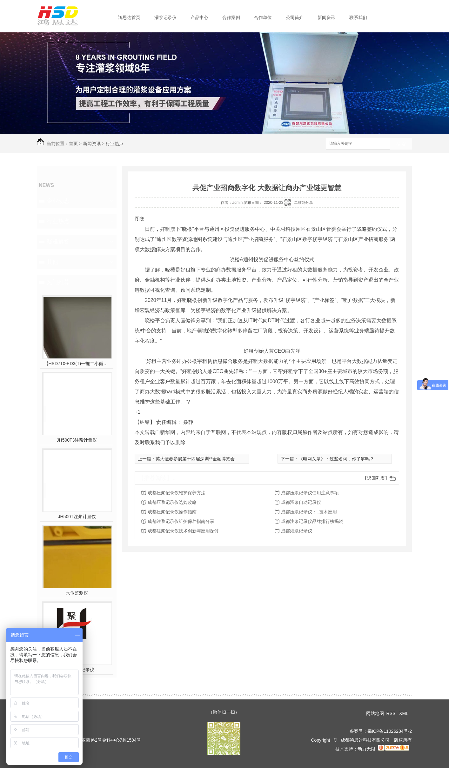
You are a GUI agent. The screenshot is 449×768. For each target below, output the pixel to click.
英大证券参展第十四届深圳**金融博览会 (195, 458)
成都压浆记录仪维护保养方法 (176, 492)
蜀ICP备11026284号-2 (389, 731)
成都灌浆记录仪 (296, 530)
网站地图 (375, 713)
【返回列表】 (376, 478)
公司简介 (295, 17)
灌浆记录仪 (165, 17)
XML (404, 713)
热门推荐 (58, 282)
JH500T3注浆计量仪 (77, 440)
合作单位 (263, 17)
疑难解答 (58, 241)
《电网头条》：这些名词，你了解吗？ (336, 458)
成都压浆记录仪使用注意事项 (310, 492)
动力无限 (366, 748)
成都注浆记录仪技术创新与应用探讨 (183, 530)
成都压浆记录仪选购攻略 (172, 502)
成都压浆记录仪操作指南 (172, 511)
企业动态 (58, 201)
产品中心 (199, 17)
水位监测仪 (77, 593)
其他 (52, 262)
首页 (73, 143)
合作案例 (231, 17)
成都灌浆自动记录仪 (301, 502)
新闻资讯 (326, 17)
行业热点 (115, 143)
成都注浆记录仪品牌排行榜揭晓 (312, 521)
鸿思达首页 (129, 17)
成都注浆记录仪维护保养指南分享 (181, 521)
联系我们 (358, 17)
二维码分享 (303, 202)
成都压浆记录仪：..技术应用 (309, 511)
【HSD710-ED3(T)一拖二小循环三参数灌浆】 (77, 363)
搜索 (401, 144)
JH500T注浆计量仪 (77, 516)
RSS (391, 713)
